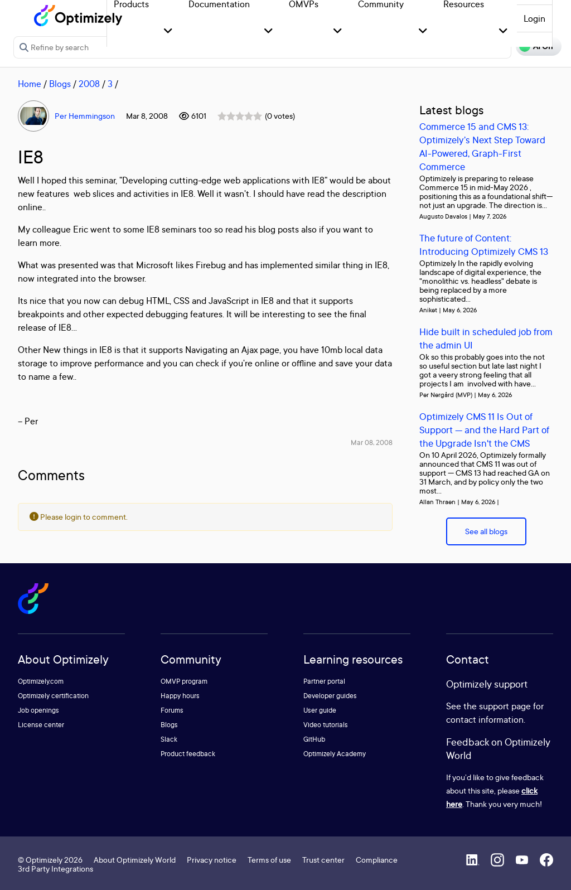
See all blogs (486, 531)
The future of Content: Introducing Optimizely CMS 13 (483, 244)
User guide (319, 710)
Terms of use (269, 859)
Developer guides (330, 695)
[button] (168, 31)
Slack (169, 739)
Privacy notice (211, 859)
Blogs (60, 84)
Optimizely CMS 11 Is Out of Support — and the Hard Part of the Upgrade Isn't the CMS (484, 429)
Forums (172, 710)
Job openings (38, 710)
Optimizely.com (41, 681)
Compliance (377, 859)
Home (29, 84)
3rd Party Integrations (55, 868)
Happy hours (180, 695)
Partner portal (324, 681)
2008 (89, 84)
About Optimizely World (135, 859)
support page (505, 706)
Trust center (323, 859)
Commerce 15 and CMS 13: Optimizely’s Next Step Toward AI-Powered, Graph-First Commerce (482, 146)
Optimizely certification (53, 695)
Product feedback (188, 753)
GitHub (314, 739)
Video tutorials (325, 724)
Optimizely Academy (334, 753)
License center (41, 724)
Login (534, 18)
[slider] (239, 116)
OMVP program (184, 681)
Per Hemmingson (85, 115)
